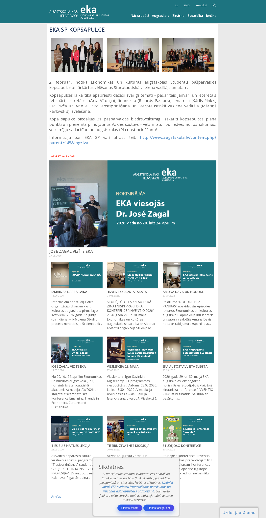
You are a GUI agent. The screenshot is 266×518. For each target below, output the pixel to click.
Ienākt (211, 15)
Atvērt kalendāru (63, 156)
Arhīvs (56, 496)
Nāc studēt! (140, 15)
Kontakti (201, 5)
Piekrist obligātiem (158, 507)
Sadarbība (195, 15)
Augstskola (160, 15)
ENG (187, 5)
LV (176, 5)
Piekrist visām (129, 507)
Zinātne (178, 15)
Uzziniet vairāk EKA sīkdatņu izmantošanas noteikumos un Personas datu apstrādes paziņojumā (137, 486)
